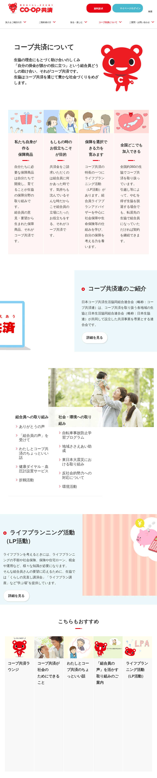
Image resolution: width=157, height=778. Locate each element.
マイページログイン (128, 8)
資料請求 (95, 8)
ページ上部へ (147, 733)
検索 (150, 12)
